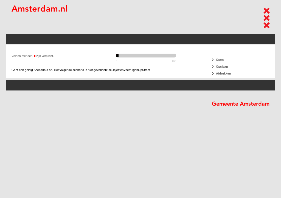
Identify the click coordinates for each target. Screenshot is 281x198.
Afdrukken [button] (223, 73)
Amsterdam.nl (40, 9)
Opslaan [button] (222, 66)
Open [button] (220, 59)
